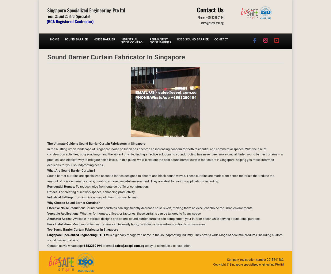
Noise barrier (104, 39)
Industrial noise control (132, 40)
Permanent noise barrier (160, 40)
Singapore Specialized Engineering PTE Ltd (78, 235)
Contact (221, 39)
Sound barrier (76, 39)
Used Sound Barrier (193, 39)
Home (54, 39)
